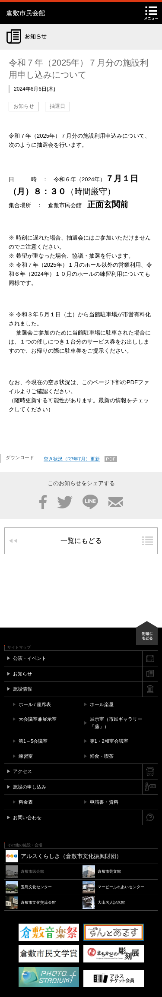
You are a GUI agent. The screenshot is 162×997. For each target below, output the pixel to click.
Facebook (43, 502)
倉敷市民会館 (60, 12)
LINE (90, 502)
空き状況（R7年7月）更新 (72, 458)
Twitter (65, 502)
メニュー (151, 13)
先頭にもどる (147, 633)
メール (115, 502)
